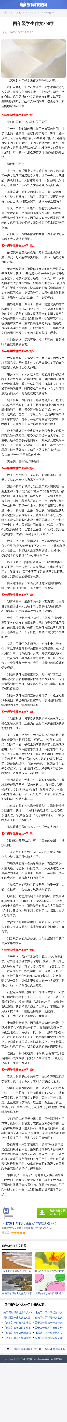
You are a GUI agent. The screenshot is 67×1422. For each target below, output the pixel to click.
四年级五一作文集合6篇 (16, 1317)
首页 (19, 12)
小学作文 (31, 12)
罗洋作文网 (27, 1359)
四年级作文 (47, 12)
